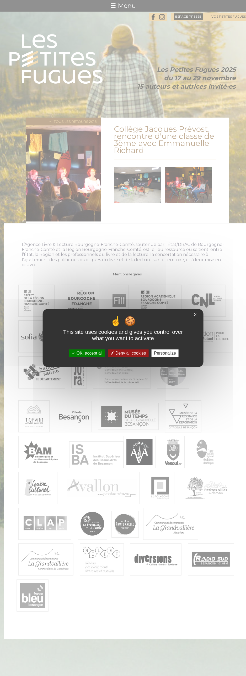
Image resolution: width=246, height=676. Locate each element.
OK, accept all (87, 353)
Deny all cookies (128, 353)
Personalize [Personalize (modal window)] (165, 353)
